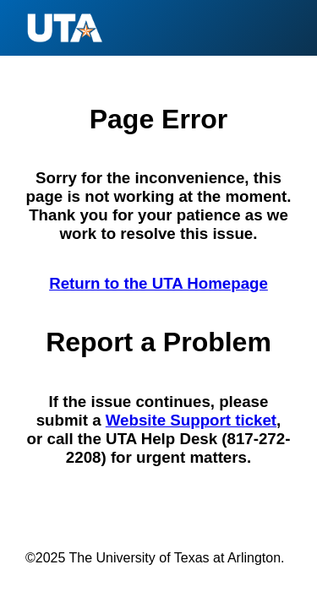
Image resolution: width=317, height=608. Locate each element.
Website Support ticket (191, 420)
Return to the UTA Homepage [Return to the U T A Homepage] (158, 283)
